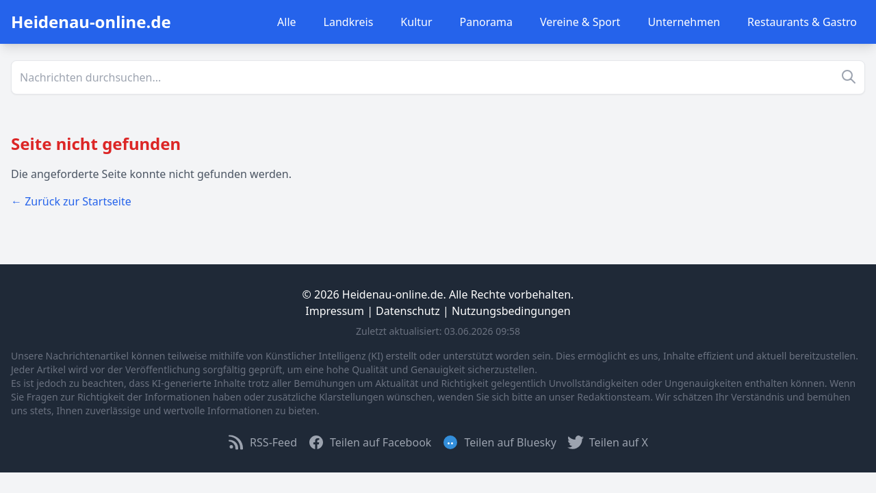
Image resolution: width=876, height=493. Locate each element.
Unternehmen (683, 21)
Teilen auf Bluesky (499, 442)
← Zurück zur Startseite (71, 201)
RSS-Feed (262, 442)
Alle (286, 21)
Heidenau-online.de (91, 21)
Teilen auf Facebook (369, 442)
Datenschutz (408, 310)
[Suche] (438, 77)
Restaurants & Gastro (802, 21)
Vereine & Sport (580, 21)
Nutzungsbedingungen (511, 310)
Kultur (416, 21)
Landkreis (349, 21)
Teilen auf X (607, 442)
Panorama (486, 21)
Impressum (334, 310)
